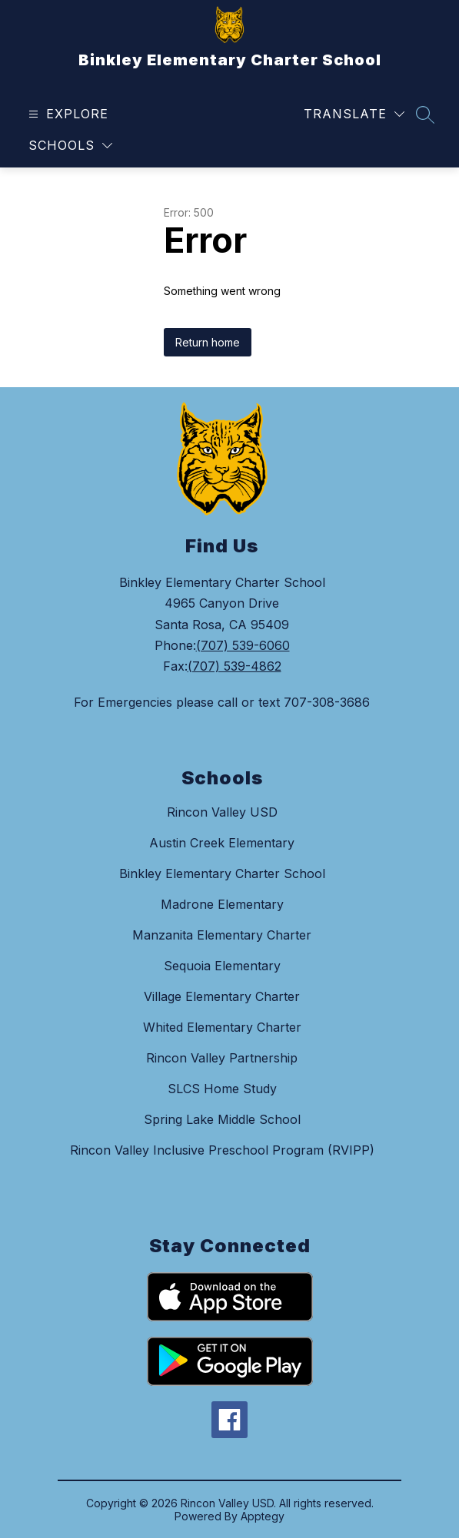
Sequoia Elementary (222, 965)
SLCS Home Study (222, 1088)
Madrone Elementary (222, 904)
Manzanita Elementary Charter (221, 935)
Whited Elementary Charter (222, 1027)
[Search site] (425, 114)
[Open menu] (66, 114)
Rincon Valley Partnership (222, 1058)
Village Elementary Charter (222, 996)
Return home (207, 342)
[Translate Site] (354, 114)
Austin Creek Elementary (221, 842)
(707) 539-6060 (243, 645)
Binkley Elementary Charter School (222, 873)
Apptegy (262, 1516)
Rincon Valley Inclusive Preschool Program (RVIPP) (222, 1150)
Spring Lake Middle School (222, 1119)
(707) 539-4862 (234, 666)
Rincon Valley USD (222, 812)
